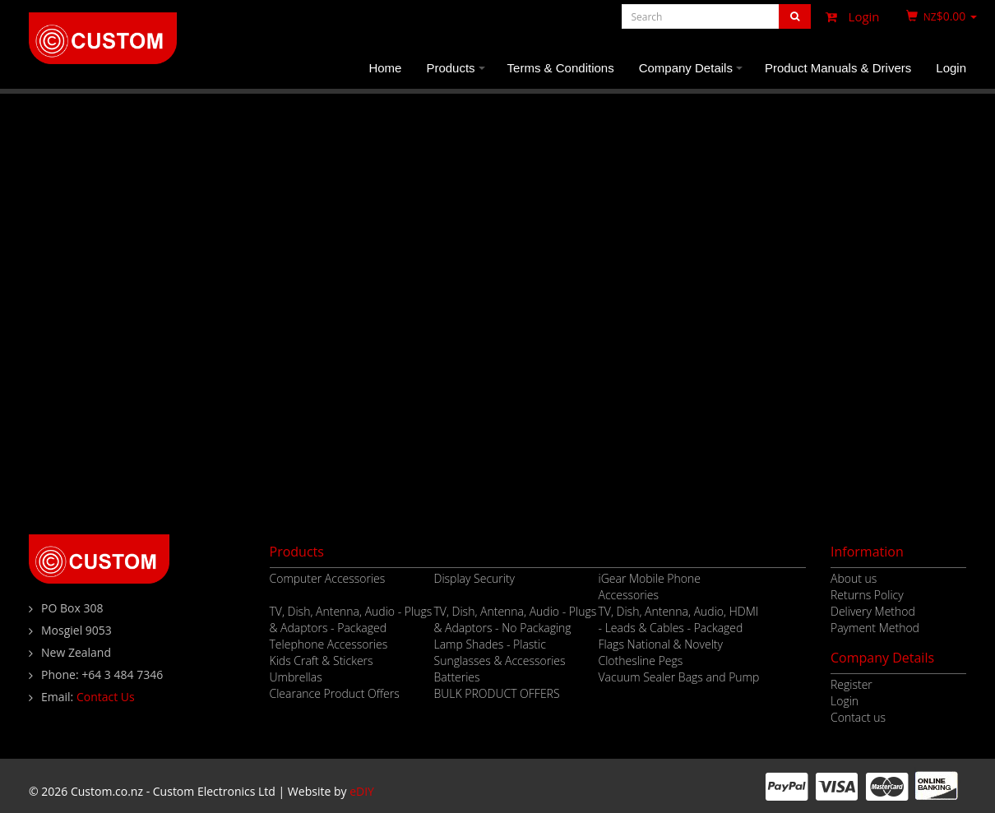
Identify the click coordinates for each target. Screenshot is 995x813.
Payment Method (875, 627)
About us (854, 578)
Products (457, 75)
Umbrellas (296, 677)
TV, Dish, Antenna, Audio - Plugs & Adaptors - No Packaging (515, 619)
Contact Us (105, 696)
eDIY (361, 791)
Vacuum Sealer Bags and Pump (679, 677)
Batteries (457, 677)
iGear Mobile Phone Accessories (650, 586)
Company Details (693, 75)
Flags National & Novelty (661, 644)
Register (851, 684)
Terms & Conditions (560, 68)
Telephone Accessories (329, 644)
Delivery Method (873, 611)
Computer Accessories (328, 578)
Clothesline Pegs (641, 660)
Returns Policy (867, 595)
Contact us (858, 717)
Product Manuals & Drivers (838, 68)
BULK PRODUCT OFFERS (497, 693)
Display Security (475, 578)
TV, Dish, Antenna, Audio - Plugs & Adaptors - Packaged (351, 619)
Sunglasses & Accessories (500, 660)
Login (848, 16)
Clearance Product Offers (335, 693)
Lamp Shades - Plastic (490, 644)
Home (384, 68)
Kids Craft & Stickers (321, 660)
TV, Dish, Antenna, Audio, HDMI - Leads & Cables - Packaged (679, 619)
